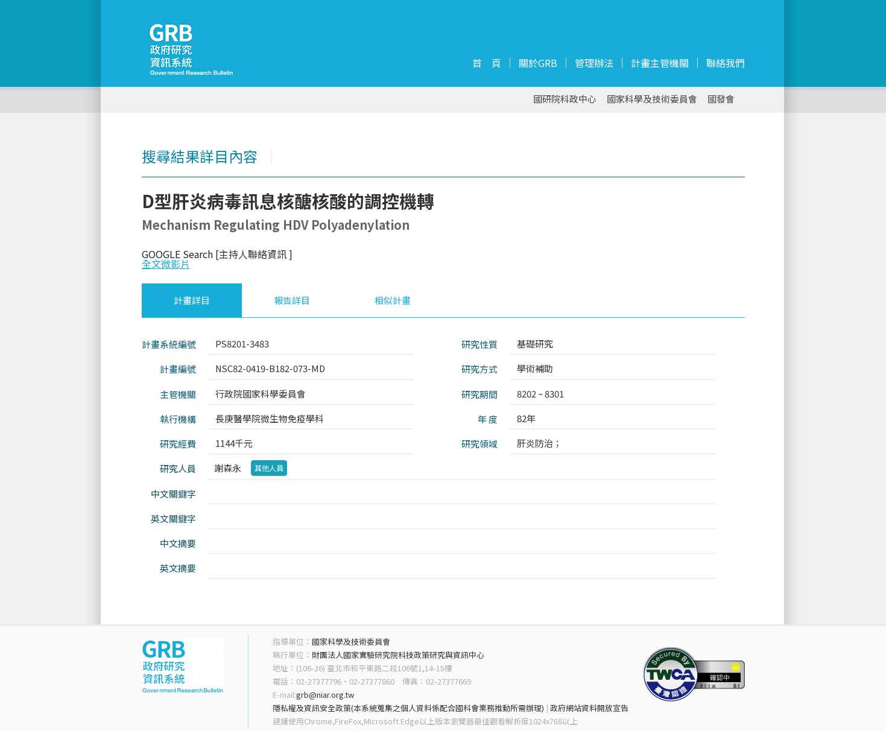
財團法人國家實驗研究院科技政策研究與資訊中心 (398, 654)
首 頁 (486, 63)
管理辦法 (594, 63)
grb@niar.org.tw (325, 694)
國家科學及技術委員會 (652, 99)
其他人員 (269, 468)
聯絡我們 (725, 63)
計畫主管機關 (660, 63)
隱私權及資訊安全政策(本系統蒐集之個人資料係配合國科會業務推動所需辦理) (408, 708)
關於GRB (538, 63)
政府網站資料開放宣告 (589, 708)
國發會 (721, 99)
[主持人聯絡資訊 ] (254, 254)
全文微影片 (166, 263)
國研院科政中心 (564, 99)
